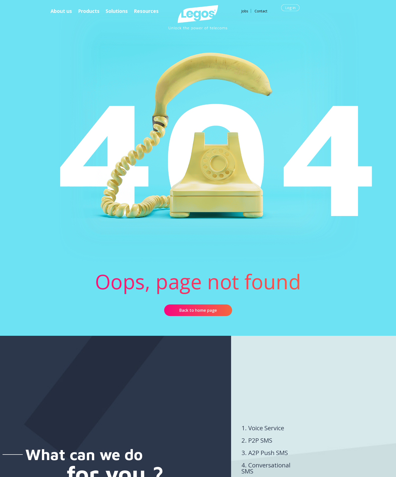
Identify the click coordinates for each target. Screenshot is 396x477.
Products (89, 11)
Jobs (244, 11)
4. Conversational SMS (265, 468)
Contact (261, 11)
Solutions (117, 11)
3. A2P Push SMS (264, 452)
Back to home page (198, 310)
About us (61, 11)
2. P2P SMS (256, 440)
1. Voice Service (262, 428)
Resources (146, 11)
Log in (290, 7)
